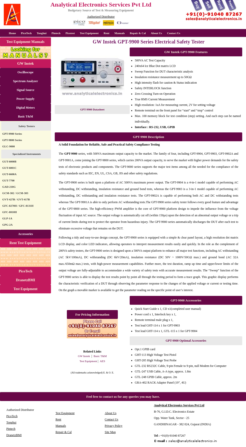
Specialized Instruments (26, 153)
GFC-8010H (9, 212)
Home (12, 33)
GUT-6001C (9, 167)
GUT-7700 (8, 180)
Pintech (55, 33)
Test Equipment (89, 33)
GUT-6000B (9, 161)
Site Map (110, 432)
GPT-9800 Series (12, 140)
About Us (156, 33)
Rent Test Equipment (26, 243)
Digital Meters (25, 107)
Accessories (25, 234)
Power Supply (25, 99)
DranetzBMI (25, 280)
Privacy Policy (113, 426)
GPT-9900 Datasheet (92, 109)
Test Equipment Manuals (25, 42)
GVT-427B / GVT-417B (16, 199)
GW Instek (25, 63)
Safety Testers (26, 126)
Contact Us (173, 33)
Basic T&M (25, 116)
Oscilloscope (25, 72)
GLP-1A (7, 218)
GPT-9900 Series (12, 133)
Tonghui (41, 33)
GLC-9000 (8, 146)
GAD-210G (9, 186)
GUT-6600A (9, 174)
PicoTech (25, 271)
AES (102, 361)
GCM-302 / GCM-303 (15, 193)
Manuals (119, 33)
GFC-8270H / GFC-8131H (17, 205)
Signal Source (25, 90)
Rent (107, 33)
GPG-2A (7, 224)
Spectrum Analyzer (25, 81)
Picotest (70, 33)
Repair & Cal (138, 33)
